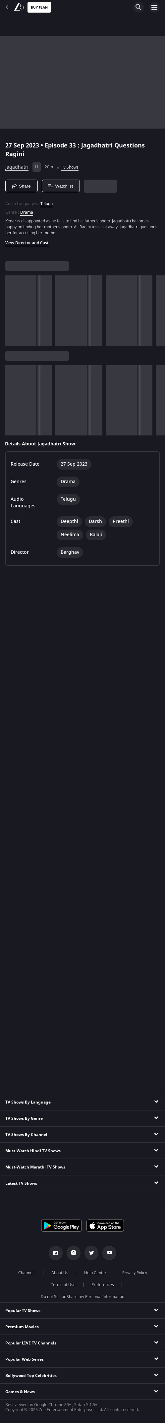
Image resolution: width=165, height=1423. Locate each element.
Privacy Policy (134, 1273)
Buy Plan (39, 7)
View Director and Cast (27, 243)
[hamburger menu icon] (154, 7)
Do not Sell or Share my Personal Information (82, 1297)
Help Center (95, 1273)
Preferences (102, 1285)
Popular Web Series (24, 1359)
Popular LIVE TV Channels (30, 1343)
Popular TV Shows (22, 1311)
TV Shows (70, 167)
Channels (26, 1273)
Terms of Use (63, 1285)
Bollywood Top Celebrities (31, 1376)
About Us (59, 1273)
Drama (26, 212)
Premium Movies (22, 1327)
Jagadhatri (16, 167)
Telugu (46, 204)
